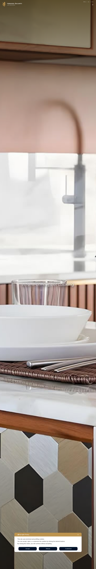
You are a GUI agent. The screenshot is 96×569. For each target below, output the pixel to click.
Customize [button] (68, 548)
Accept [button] (28, 548)
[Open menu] (93, 5)
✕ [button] (78, 534)
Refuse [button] (48, 548)
